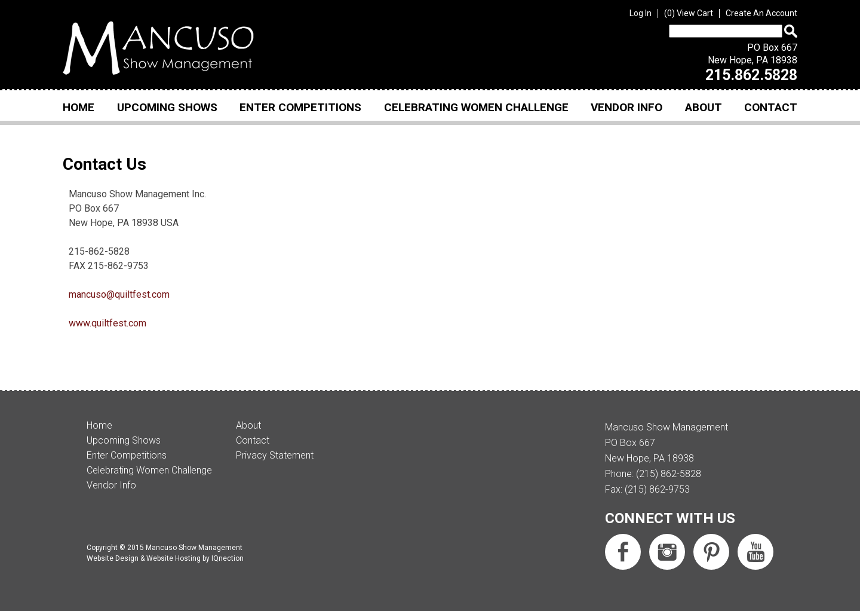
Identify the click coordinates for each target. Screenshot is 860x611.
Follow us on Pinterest (711, 552)
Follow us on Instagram (667, 552)
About (703, 107)
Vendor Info (626, 107)
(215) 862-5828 (668, 473)
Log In (640, 13)
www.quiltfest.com (107, 323)
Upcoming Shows (167, 107)
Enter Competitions (300, 107)
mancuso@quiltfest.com (119, 294)
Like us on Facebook (623, 552)
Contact (770, 107)
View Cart (688, 13)
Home (78, 107)
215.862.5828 (751, 75)
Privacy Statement (275, 455)
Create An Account (761, 13)
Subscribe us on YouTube (755, 552)
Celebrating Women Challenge (476, 107)
